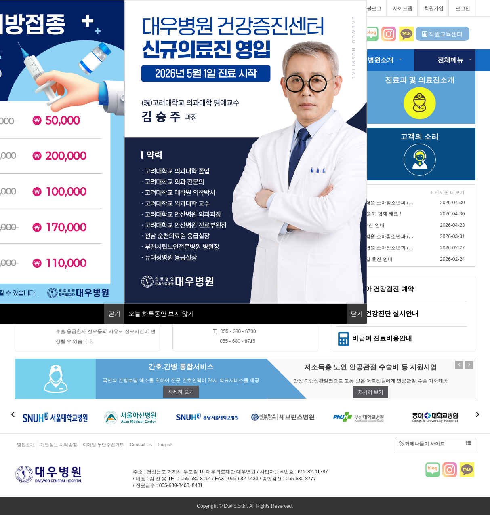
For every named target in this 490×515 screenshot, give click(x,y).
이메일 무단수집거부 (103, 444)
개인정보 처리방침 (58, 444)
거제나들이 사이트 (435, 444)
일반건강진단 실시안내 (377, 313)
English (165, 444)
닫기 (114, 313)
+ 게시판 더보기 (447, 192)
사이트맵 (402, 8)
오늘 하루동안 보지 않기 (161, 313)
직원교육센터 (442, 34)
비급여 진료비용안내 (374, 338)
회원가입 (434, 8)
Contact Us (141, 444)
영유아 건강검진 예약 (375, 288)
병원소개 (380, 60)
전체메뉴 (450, 60)
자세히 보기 (180, 392)
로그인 (463, 8)
